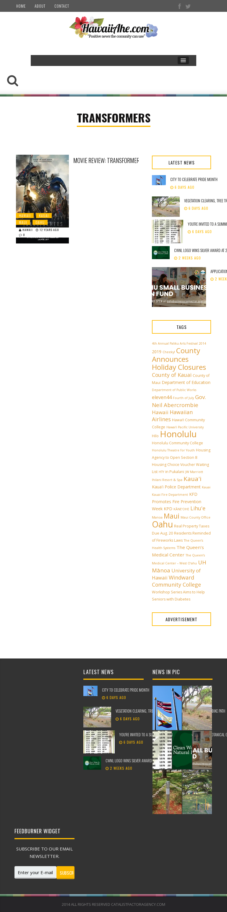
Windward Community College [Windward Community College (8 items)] (176, 581)
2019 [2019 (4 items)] (156, 351)
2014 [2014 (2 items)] (202, 343)
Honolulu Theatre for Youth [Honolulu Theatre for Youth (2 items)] (173, 450)
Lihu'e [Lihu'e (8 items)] (197, 508)
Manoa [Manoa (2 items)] (157, 517)
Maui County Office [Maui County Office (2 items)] (195, 517)
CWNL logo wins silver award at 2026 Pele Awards (145, 760)
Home (21, 6)
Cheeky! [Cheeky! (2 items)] (169, 352)
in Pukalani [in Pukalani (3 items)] (174, 471)
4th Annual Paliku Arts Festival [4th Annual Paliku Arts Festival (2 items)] (175, 343)
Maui (23, 222)
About (40, 6)
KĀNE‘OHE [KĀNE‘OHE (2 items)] (181, 509)
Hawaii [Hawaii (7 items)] (160, 412)
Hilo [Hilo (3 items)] (155, 435)
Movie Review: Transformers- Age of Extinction (117, 160)
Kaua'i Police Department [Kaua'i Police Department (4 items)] (176, 487)
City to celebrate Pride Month (194, 179)
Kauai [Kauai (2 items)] (206, 487)
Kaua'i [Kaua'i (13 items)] (193, 478)
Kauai (44, 215)
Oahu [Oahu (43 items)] (162, 524)
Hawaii (25, 215)
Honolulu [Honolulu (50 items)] (178, 434)
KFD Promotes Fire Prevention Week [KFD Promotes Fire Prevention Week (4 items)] (176, 501)
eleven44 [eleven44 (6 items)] (162, 397)
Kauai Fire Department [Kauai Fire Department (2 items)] (170, 495)
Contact (61, 6)
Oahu (40, 222)
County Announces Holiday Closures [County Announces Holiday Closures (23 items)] (179, 359)
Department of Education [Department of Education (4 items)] (186, 382)
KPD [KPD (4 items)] (168, 508)
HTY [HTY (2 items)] (161, 472)
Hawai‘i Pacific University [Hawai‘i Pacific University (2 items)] (185, 427)
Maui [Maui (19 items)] (171, 516)
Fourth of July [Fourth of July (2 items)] (183, 398)
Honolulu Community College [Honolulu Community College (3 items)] (177, 442)
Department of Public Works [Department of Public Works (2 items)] (174, 390)
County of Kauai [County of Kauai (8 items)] (172, 374)
